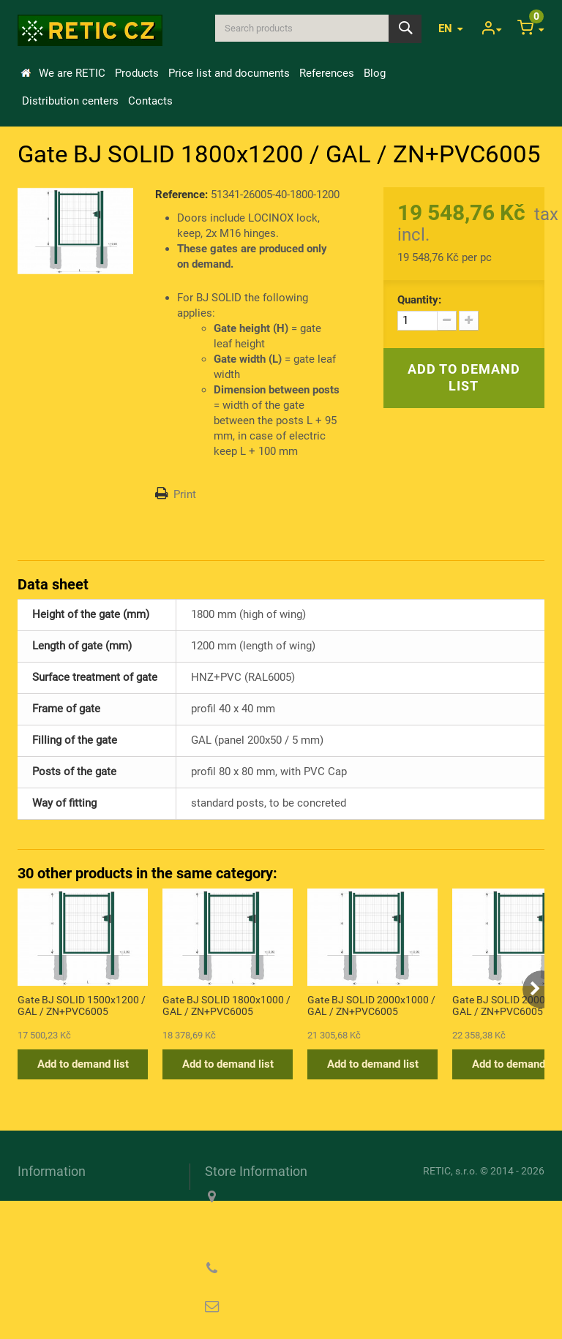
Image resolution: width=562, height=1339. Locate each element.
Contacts (150, 101)
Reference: (181, 194)
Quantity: (419, 300)
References (326, 73)
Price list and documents (229, 73)
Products (137, 73)
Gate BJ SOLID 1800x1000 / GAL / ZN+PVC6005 (226, 1005)
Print (184, 494)
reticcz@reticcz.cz (299, 1307)
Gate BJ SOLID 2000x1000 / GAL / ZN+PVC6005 (371, 1005)
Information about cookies (81, 1233)
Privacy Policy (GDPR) (73, 1254)
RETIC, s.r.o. (450, 1171)
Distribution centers (70, 101)
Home (25, 73)
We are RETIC (72, 73)
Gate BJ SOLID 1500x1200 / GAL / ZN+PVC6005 (82, 1005)
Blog (375, 73)
